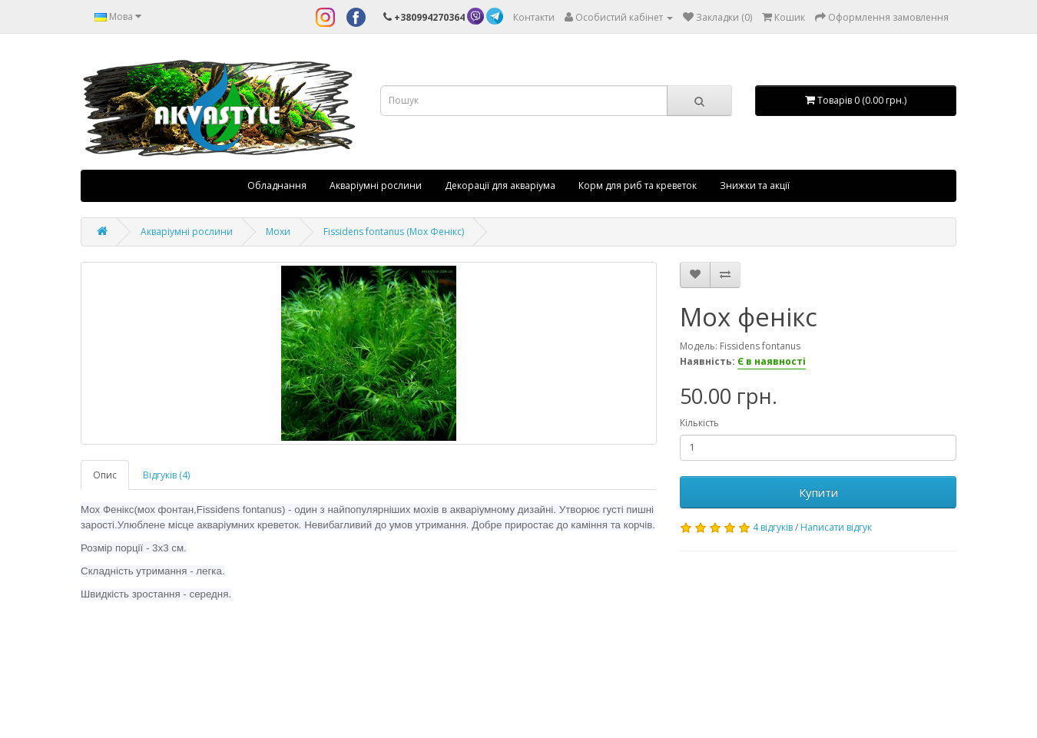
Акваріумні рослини (376, 185)
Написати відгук (836, 527)
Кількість (699, 422)
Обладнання (276, 185)
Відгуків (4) (166, 475)
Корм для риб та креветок (637, 185)
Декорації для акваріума (500, 185)
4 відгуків (773, 527)
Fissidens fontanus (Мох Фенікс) (393, 231)
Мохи (278, 231)
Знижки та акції (755, 185)
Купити (818, 492)
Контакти (534, 17)
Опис (105, 475)
